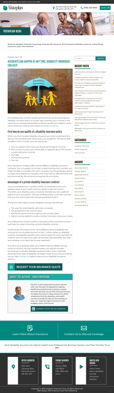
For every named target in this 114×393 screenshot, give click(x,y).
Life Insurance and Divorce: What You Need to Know (90, 73)
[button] (105, 8)
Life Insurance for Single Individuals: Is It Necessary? (89, 113)
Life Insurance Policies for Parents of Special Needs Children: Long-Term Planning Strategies (90, 93)
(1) (81, 168)
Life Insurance (80, 153)
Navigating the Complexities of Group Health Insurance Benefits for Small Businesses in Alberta (88, 101)
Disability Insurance (82, 146)
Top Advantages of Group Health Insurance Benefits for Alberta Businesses (90, 118)
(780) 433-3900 (90, 8)
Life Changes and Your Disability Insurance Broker (90, 124)
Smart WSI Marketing (68, 391)
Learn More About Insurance (30, 330)
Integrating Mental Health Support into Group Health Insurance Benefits (89, 79)
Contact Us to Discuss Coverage (84, 330)
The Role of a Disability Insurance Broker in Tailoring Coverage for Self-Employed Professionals (90, 85)
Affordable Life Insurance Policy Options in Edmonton (90, 130)
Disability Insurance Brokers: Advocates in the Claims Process (90, 107)
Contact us (24, 256)
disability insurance (49, 126)
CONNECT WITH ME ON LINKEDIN (48, 309)
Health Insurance (81, 149)
